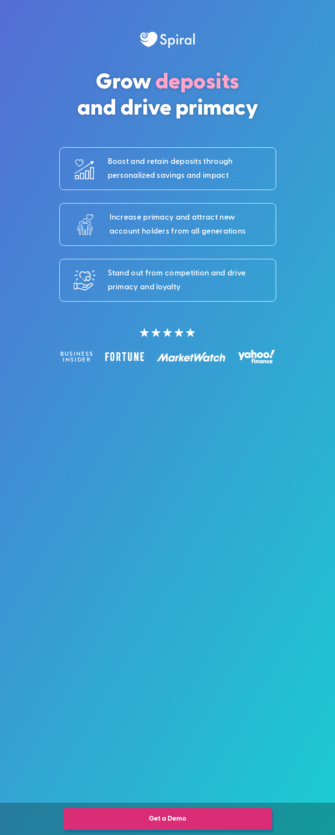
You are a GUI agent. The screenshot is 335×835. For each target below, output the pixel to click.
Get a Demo (167, 818)
